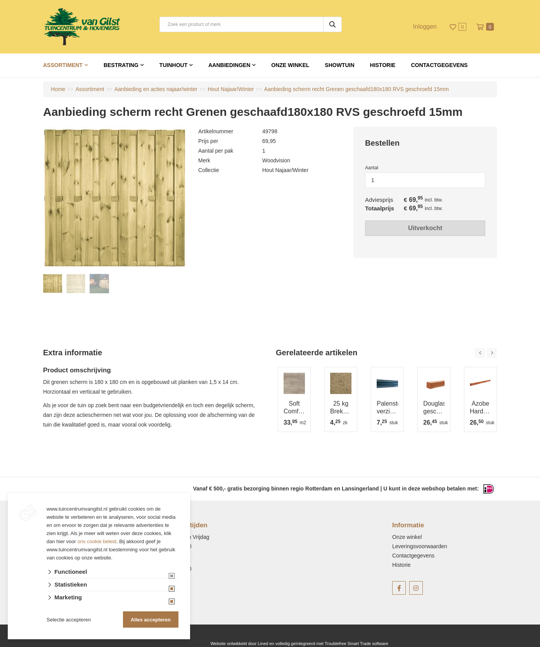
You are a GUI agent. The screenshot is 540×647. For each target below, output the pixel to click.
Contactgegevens (439, 65)
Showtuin (339, 65)
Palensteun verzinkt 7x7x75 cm (387, 407)
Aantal (371, 167)
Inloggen (425, 26)
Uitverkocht (425, 228)
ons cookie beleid (97, 541)
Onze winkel (290, 65)
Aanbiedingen (229, 65)
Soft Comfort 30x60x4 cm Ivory (294, 407)
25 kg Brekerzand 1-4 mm (340, 407)
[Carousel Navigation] (486, 353)
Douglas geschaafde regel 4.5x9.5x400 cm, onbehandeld (434, 407)
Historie (383, 65)
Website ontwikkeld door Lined (239, 643)
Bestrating (121, 65)
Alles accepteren (151, 620)
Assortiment (63, 65)
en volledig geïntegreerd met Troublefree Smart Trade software (328, 643)
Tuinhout (173, 65)
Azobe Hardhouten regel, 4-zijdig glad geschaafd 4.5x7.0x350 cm (480, 407)
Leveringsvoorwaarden (419, 546)
